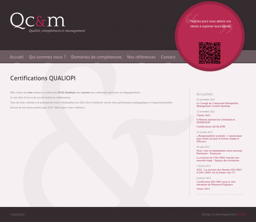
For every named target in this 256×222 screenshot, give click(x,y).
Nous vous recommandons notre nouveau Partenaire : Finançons (219, 152)
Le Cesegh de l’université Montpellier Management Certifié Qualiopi (217, 104)
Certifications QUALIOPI (210, 126)
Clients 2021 (203, 115)
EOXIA (241, 214)
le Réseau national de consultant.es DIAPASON (215, 121)
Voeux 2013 (203, 188)
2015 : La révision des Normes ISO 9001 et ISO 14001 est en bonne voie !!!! (219, 171)
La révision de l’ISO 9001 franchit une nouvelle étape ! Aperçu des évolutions (217, 159)
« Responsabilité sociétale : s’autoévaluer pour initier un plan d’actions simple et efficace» (219, 138)
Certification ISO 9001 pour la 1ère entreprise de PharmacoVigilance (216, 183)
